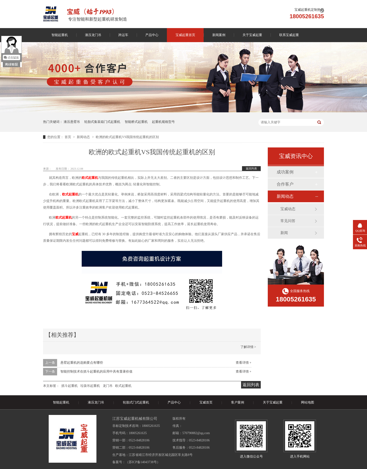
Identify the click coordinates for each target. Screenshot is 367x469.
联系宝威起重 (289, 35)
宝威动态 (287, 209)
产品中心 (151, 35)
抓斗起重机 (69, 386)
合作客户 (285, 184)
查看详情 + (243, 362)
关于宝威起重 (252, 35)
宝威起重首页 (185, 35)
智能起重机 (59, 35)
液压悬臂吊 (72, 122)
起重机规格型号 (163, 122)
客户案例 (237, 402)
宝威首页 (206, 402)
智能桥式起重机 (136, 122)
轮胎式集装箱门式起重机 (102, 122)
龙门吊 (108, 386)
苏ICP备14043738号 (143, 462)
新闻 (284, 233)
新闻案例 (218, 35)
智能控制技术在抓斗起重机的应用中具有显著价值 (96, 371)
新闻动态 (84, 137)
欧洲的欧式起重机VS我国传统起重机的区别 (127, 137)
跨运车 (123, 35)
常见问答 (287, 221)
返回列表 (251, 168)
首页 (68, 137)
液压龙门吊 (93, 35)
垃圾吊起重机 (90, 386)
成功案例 (285, 172)
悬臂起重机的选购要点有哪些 (81, 362)
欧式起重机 (123, 386)
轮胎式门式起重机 (136, 402)
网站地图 (307, 402)
